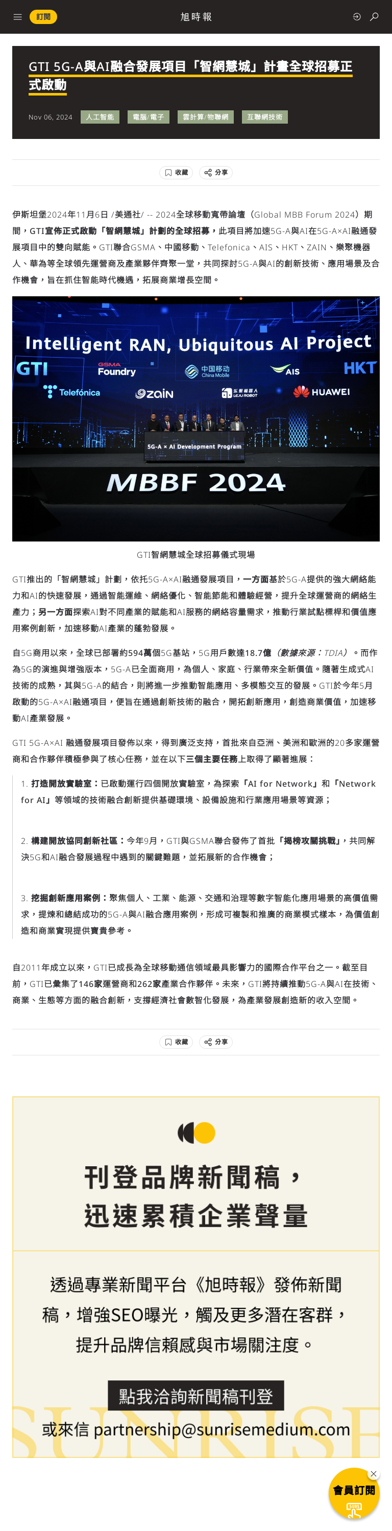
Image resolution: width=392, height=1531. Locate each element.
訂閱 (43, 16)
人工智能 (100, 117)
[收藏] (176, 172)
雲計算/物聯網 (206, 117)
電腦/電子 (148, 117)
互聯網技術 (265, 117)
